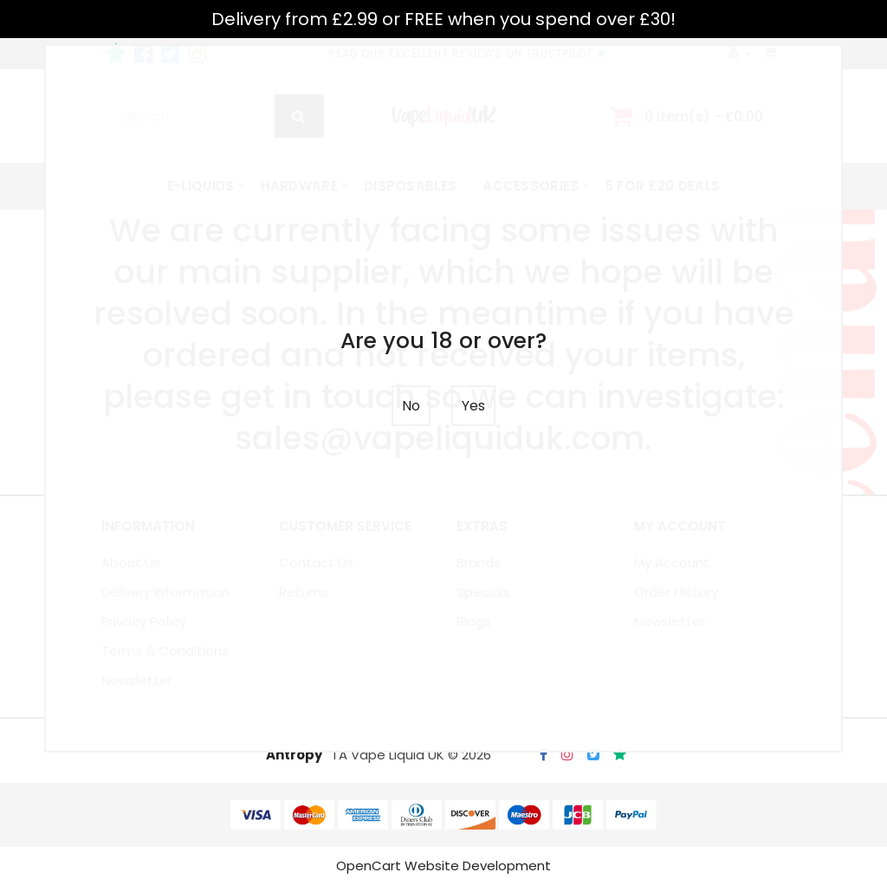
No (411, 406)
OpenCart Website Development (443, 865)
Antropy (294, 755)
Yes (473, 406)
